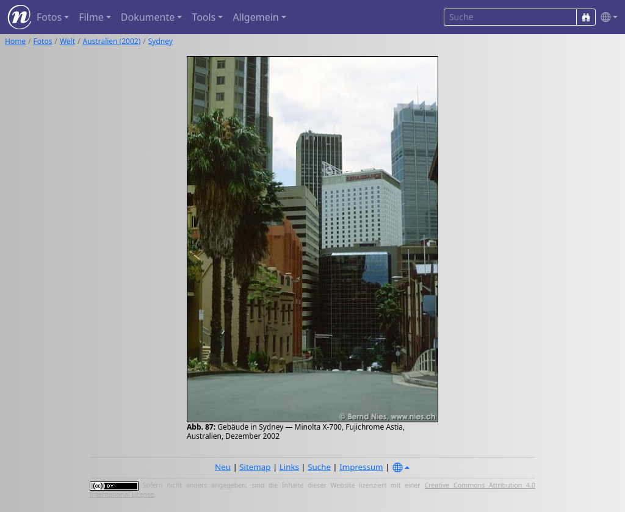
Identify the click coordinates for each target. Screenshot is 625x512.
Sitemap (254, 466)
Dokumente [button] (148, 17)
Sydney (160, 41)
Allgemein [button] (255, 17)
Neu (223, 466)
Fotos (43, 41)
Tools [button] (203, 17)
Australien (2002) (112, 41)
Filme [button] (91, 17)
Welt (67, 41)
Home (15, 41)
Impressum (361, 466)
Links (289, 466)
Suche (319, 466)
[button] (607, 17)
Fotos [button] (49, 17)
